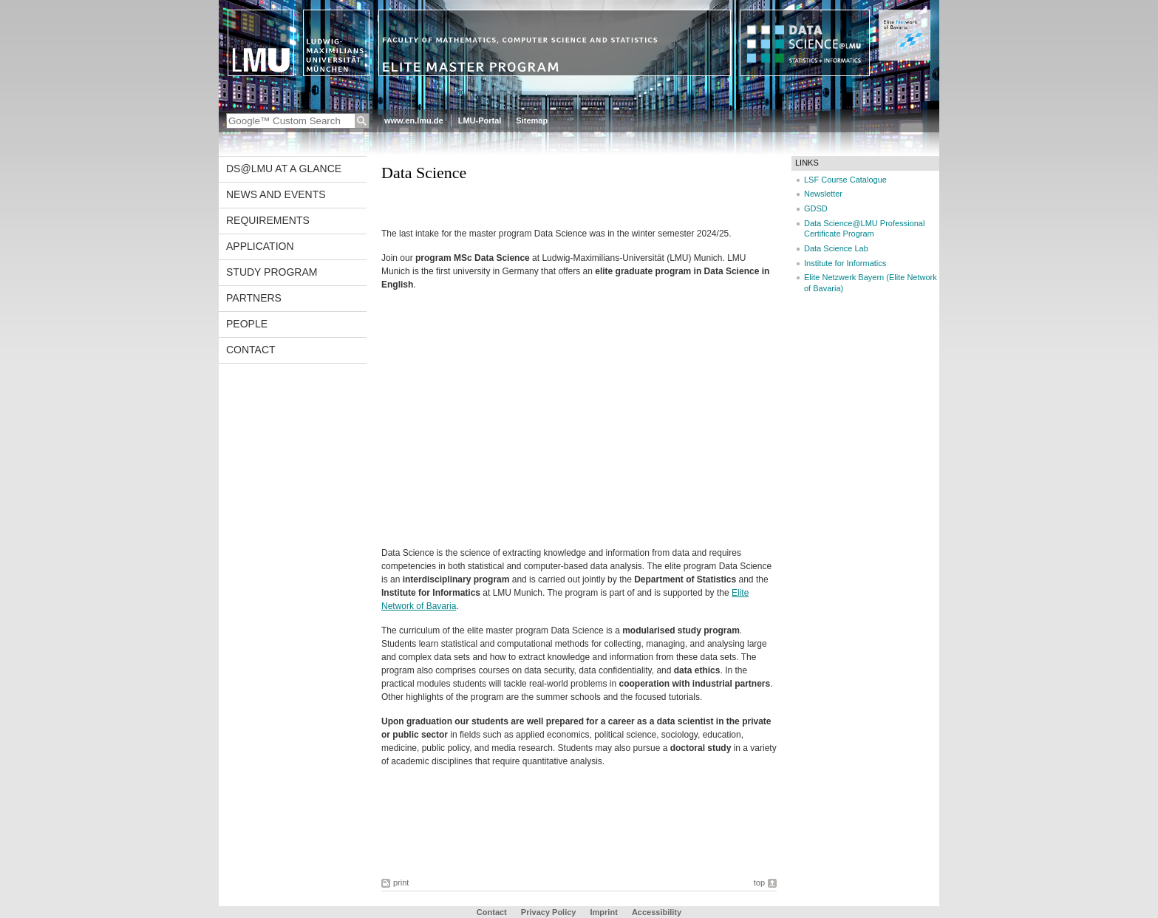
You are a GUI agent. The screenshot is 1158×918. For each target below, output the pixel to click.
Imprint (604, 912)
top (759, 882)
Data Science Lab (836, 248)
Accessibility (656, 912)
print (401, 882)
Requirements (268, 220)
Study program (271, 272)
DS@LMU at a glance (283, 168)
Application (260, 246)
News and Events (276, 194)
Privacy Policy (548, 912)
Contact (251, 350)
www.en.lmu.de (413, 120)
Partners (254, 298)
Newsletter (823, 193)
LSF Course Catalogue (845, 179)
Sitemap (532, 120)
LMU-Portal (480, 120)
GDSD (816, 208)
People (247, 324)
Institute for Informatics (845, 263)
